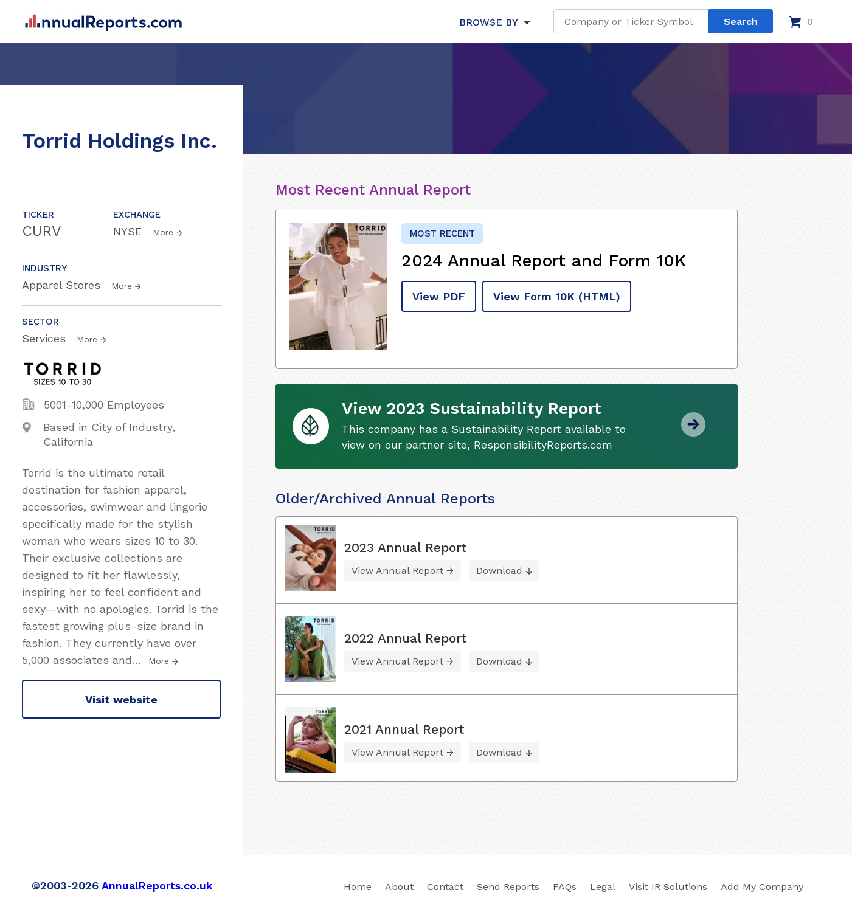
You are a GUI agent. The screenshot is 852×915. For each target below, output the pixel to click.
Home (358, 887)
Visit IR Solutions (668, 887)
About (399, 887)
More (163, 232)
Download (499, 570)
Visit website (121, 699)
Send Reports (508, 887)
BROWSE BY (488, 22)
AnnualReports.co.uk (157, 885)
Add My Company (762, 887)
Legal (602, 887)
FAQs (565, 887)
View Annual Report (397, 570)
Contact (445, 887)
